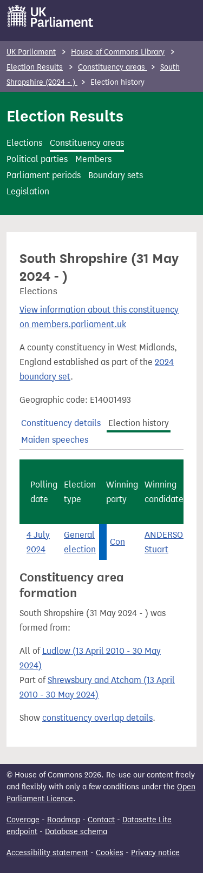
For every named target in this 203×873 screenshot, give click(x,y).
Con (117, 542)
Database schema (76, 831)
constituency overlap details (97, 718)
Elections (24, 143)
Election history (138, 423)
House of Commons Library (118, 52)
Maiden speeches (54, 440)
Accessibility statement (47, 852)
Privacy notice (155, 852)
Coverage (23, 819)
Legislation (27, 191)
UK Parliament (31, 52)
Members (93, 159)
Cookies (109, 852)
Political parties (37, 159)
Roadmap (63, 819)
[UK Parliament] (50, 16)
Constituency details (61, 423)
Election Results (34, 67)
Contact (101, 819)
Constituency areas (112, 67)
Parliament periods (43, 175)
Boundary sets (115, 175)
